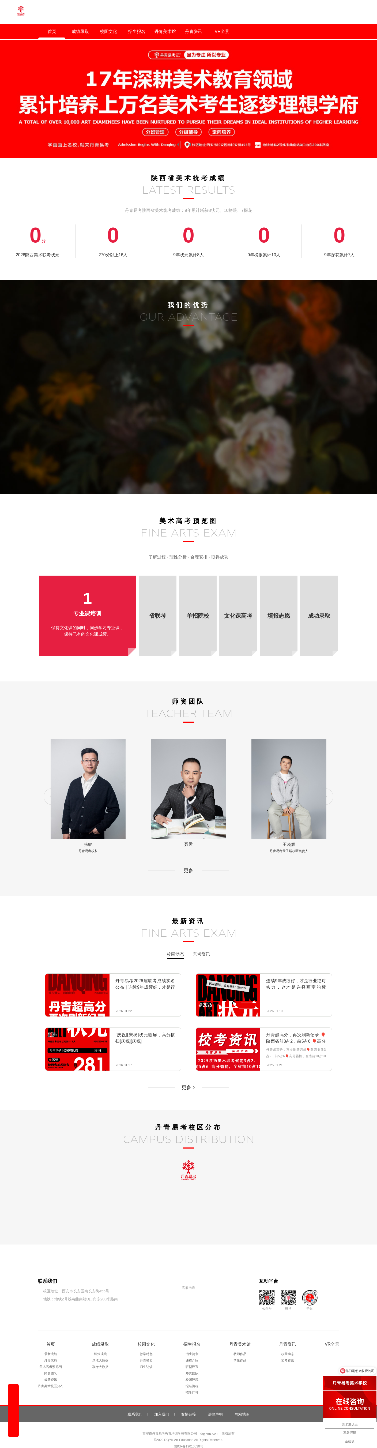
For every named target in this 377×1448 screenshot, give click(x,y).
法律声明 (215, 1403)
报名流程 (192, 1375)
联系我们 (134, 1403)
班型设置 (192, 1356)
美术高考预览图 (50, 1356)
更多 (188, 859)
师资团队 (50, 1362)
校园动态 (175, 943)
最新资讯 (50, 1369)
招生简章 (192, 1343)
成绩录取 (80, 31)
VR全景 (222, 31)
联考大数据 (100, 1356)
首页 (52, 31)
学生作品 (239, 1350)
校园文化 (108, 31)
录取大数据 (100, 1350)
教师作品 (239, 1343)
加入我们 (161, 1403)
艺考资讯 (201, 943)
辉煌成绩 (100, 1343)
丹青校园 (146, 1350)
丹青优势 (50, 1350)
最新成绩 (50, 1343)
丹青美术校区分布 (50, 1375)
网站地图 (242, 1403)
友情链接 (188, 1403)
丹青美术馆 (165, 31)
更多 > (188, 1076)
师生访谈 (146, 1356)
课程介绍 (192, 1350)
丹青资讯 (193, 31)
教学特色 (146, 1343)
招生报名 (136, 31)
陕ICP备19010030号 (188, 1436)
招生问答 (192, 1382)
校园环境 (192, 1369)
